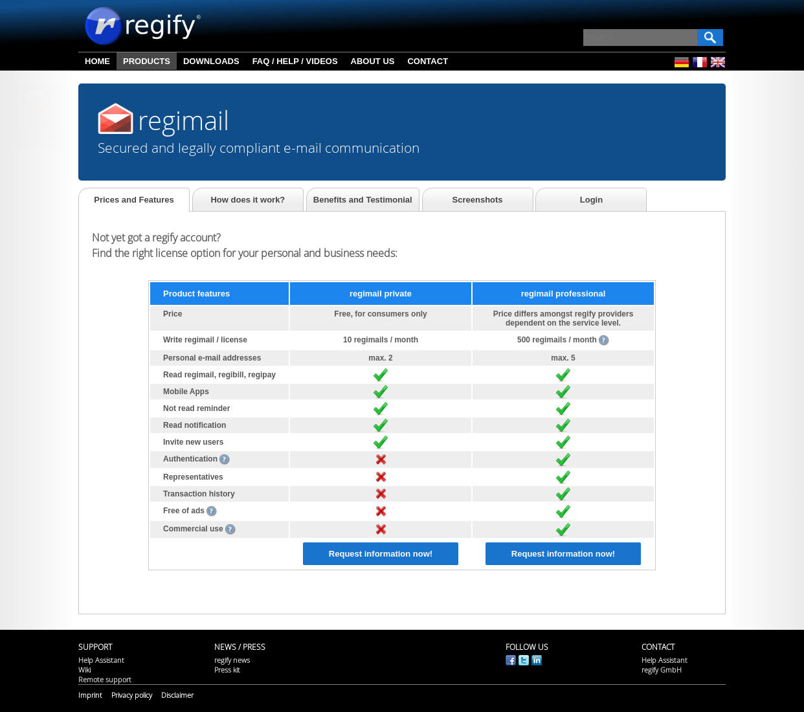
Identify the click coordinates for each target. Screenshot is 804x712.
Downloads (211, 61)
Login (591, 200)
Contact (427, 61)
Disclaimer (177, 695)
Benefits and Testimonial (362, 200)
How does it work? (247, 200)
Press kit (227, 669)
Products (146, 61)
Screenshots (477, 200)
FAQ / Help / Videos (295, 61)
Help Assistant (36, 136)
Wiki (84, 669)
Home (97, 61)
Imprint (90, 695)
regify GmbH (662, 669)
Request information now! (380, 554)
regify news (232, 660)
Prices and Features (134, 200)
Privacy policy (131, 695)
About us (373, 61)
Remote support (104, 679)
